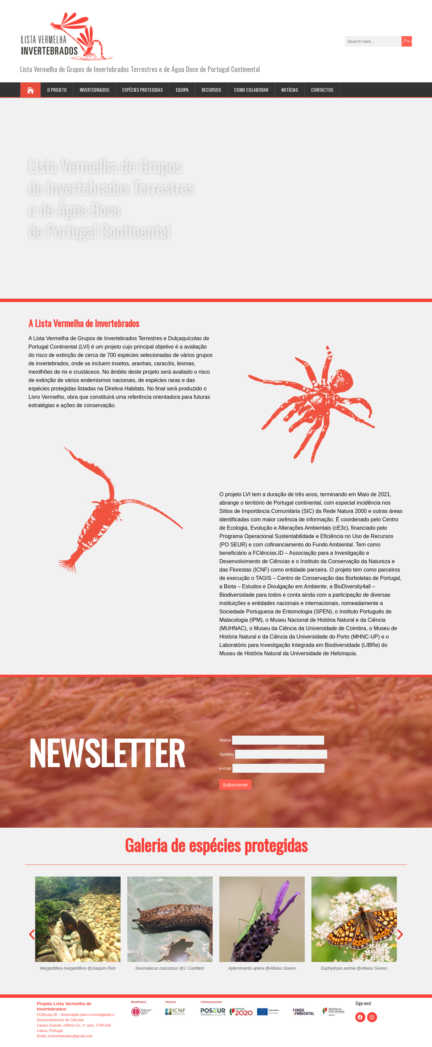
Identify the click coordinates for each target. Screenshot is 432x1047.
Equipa (182, 89)
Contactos (322, 89)
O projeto (57, 89)
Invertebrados (94, 89)
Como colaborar (251, 89)
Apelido (226, 754)
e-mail (225, 768)
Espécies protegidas (142, 89)
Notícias (289, 89)
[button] (32, 934)
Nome (225, 740)
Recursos (211, 89)
